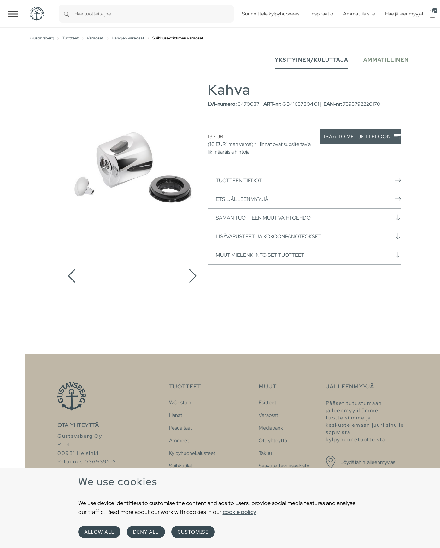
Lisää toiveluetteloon (360, 137)
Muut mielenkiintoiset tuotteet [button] (308, 254)
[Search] (66, 13)
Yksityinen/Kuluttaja (311, 60)
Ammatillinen (386, 60)
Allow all (99, 531)
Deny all (146, 531)
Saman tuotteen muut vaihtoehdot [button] (308, 217)
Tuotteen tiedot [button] (308, 180)
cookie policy (239, 511)
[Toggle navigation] (12, 13)
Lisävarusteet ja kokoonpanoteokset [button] (308, 236)
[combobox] (154, 13)
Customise (193, 531)
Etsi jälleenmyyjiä (308, 199)
